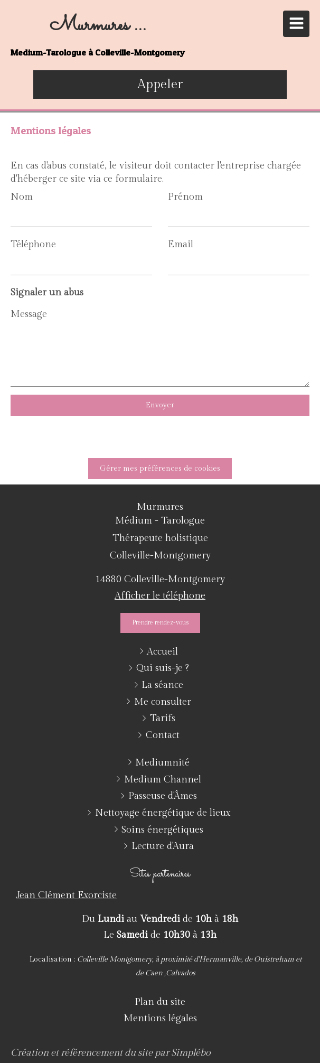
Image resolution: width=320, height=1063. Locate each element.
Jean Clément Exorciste (66, 895)
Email (180, 244)
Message (29, 314)
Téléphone (33, 244)
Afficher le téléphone (160, 595)
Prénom (185, 196)
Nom (22, 196)
